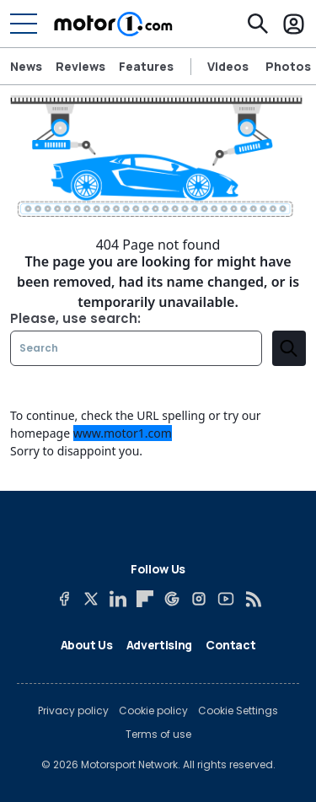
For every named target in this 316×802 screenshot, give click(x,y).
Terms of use (158, 734)
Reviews (80, 66)
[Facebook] (64, 598)
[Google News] (171, 598)
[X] (91, 598)
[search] (289, 348)
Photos (288, 66)
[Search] (258, 23)
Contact (231, 645)
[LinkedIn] (118, 598)
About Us (87, 645)
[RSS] (252, 598)
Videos (228, 66)
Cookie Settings (238, 711)
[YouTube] (225, 598)
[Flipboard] (145, 598)
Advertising (159, 645)
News (26, 66)
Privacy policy (73, 711)
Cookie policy (153, 711)
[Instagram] (198, 598)
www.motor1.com (122, 433)
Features (146, 66)
